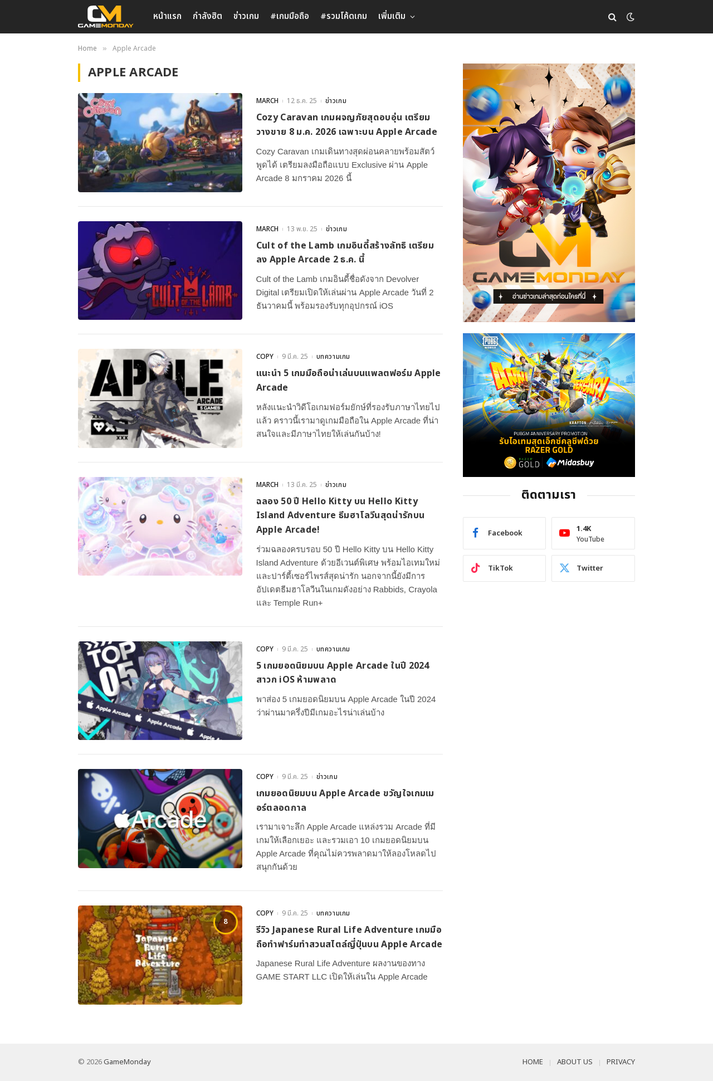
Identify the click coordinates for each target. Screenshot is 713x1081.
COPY (265, 357)
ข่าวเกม (246, 16)
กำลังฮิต (207, 16)
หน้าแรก (167, 16)
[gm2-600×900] (549, 193)
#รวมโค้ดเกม (343, 16)
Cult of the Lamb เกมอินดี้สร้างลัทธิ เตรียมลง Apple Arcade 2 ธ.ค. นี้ (345, 253)
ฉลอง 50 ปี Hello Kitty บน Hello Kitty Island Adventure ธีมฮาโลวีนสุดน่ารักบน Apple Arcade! (340, 516)
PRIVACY (621, 1062)
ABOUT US (575, 1062)
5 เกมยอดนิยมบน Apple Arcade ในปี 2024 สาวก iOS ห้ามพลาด (342, 673)
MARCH (267, 101)
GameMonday (127, 1062)
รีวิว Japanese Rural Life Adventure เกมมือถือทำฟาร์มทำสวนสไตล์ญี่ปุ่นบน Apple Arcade (349, 937)
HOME (532, 1062)
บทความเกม (333, 357)
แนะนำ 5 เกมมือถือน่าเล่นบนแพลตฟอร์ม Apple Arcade (348, 381)
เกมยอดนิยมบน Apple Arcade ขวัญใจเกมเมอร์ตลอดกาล (345, 801)
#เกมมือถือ (289, 16)
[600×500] (549, 405)
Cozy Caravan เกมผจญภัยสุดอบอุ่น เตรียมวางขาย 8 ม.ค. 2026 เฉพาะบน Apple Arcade (346, 125)
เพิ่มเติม (392, 16)
